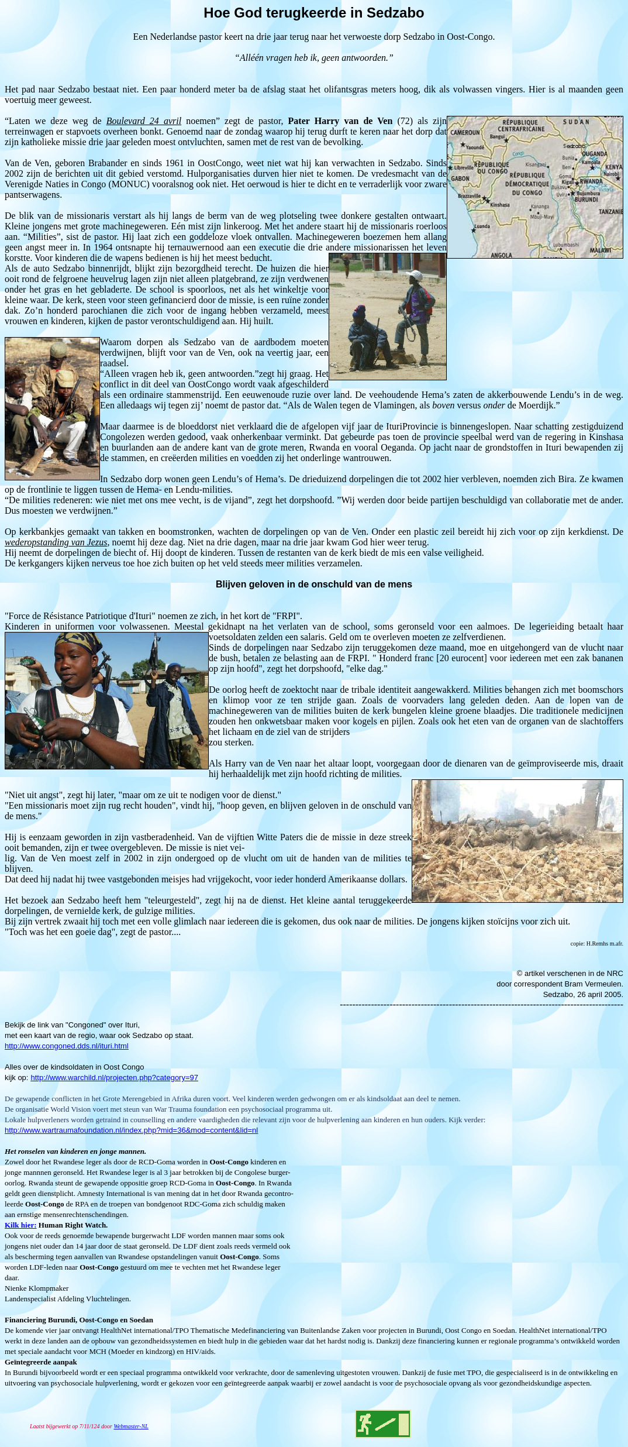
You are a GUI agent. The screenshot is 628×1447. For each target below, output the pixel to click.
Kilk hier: (21, 1225)
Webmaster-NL (130, 1426)
